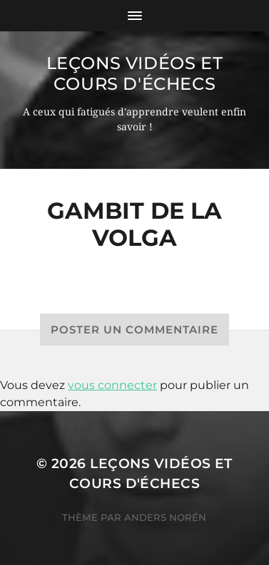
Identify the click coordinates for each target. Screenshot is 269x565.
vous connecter (112, 385)
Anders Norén (165, 517)
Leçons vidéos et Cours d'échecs (134, 73)
